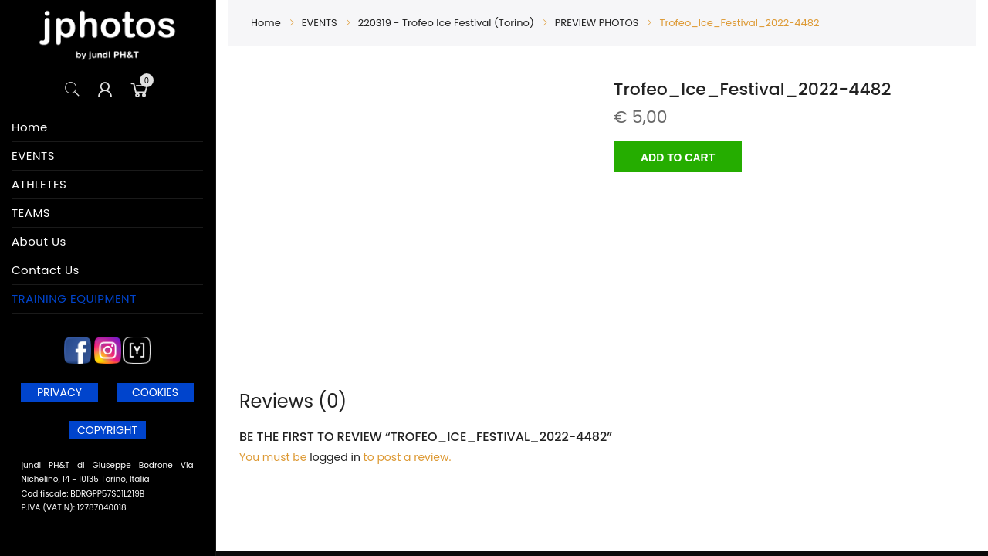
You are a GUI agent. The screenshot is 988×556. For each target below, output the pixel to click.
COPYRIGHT (107, 430)
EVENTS (33, 155)
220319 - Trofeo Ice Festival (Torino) (446, 22)
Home (30, 127)
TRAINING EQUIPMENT (74, 298)
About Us (39, 241)
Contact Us (46, 270)
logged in (335, 457)
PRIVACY (59, 392)
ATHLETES (39, 184)
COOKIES (155, 392)
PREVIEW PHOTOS (597, 22)
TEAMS (31, 213)
